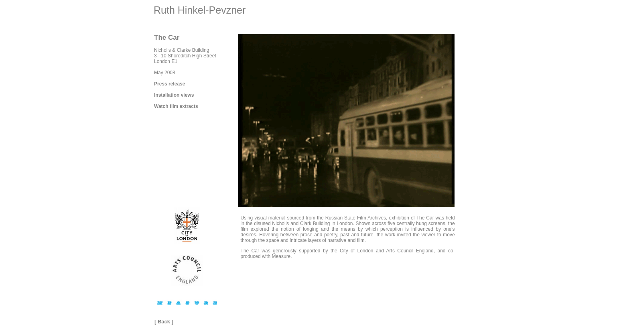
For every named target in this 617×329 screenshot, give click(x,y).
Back (164, 322)
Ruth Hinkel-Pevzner (200, 10)
